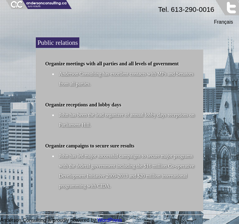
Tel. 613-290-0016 (186, 9)
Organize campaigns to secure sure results (89, 145)
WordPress (109, 220)
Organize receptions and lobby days (83, 104)
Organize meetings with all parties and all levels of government (112, 63)
